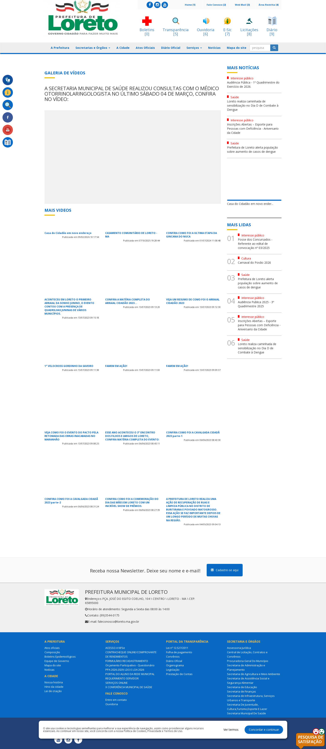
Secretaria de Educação (242, 687)
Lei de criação (53, 691)
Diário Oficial (170, 48)
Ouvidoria (111, 704)
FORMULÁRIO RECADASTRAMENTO (126, 661)
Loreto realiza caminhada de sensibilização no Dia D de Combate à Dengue (252, 105)
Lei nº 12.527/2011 (177, 648)
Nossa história (53, 682)
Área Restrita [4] (268, 4)
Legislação (172, 670)
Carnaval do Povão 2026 (254, 262)
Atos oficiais (52, 648)
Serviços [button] (194, 48)
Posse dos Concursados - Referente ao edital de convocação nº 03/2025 (255, 243)
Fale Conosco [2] (216, 4)
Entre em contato (116, 700)
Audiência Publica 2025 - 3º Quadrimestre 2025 (256, 304)
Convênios (173, 656)
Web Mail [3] (242, 4)
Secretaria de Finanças (241, 691)
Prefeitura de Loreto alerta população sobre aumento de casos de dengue (252, 149)
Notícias (214, 48)
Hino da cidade (53, 687)
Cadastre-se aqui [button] (224, 570)
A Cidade (123, 48)
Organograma (175, 665)
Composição (52, 652)
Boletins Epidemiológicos (60, 656)
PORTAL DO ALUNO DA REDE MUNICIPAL (129, 674)
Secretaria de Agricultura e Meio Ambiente (253, 674)
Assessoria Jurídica (239, 648)
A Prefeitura (60, 48)
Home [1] (190, 4)
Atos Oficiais (145, 48)
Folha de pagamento (179, 652)
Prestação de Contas (179, 674)
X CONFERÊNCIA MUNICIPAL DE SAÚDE (128, 687)
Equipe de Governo (56, 661)
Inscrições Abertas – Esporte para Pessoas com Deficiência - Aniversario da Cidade (253, 128)
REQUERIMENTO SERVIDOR (122, 678)
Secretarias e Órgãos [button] (92, 48)
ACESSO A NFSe (115, 648)
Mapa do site (236, 48)
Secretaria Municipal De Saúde (246, 713)
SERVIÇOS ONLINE (116, 683)
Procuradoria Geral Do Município (247, 661)
